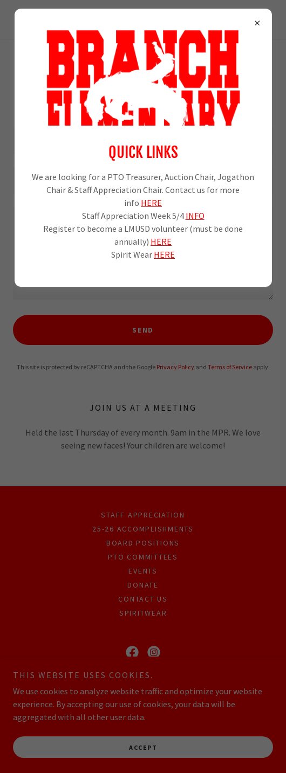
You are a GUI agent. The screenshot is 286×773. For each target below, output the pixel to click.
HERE (151, 202)
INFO (195, 215)
